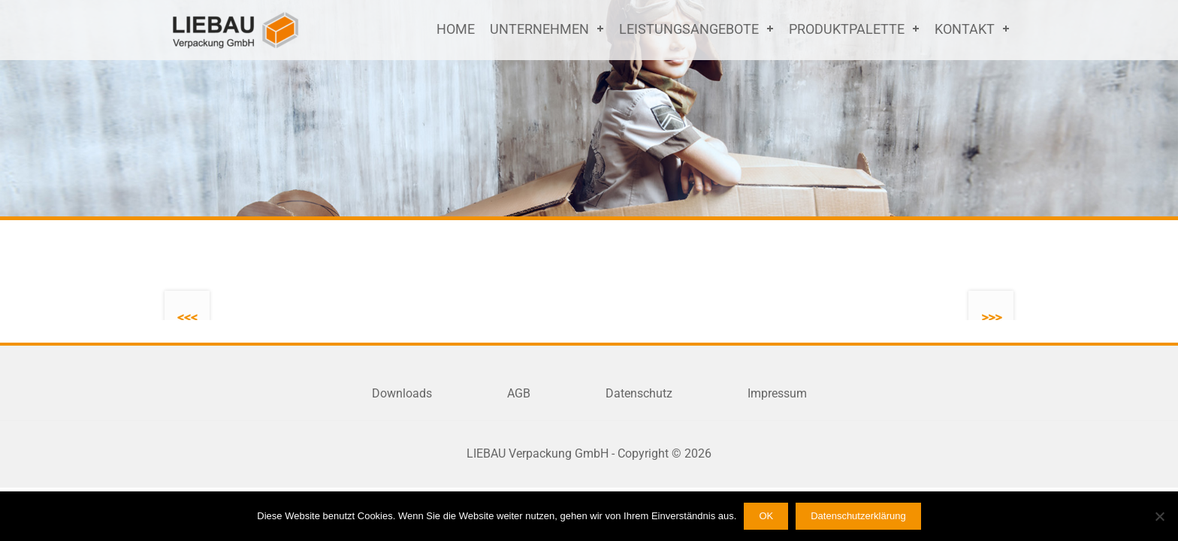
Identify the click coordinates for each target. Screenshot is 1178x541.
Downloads (402, 393)
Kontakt (965, 29)
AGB (518, 393)
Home (455, 29)
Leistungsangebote (689, 29)
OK (766, 515)
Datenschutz (639, 393)
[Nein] (1159, 516)
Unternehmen (539, 29)
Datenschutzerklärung (858, 515)
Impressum (777, 393)
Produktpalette (847, 29)
